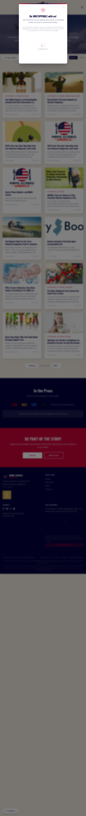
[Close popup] (63, 7)
